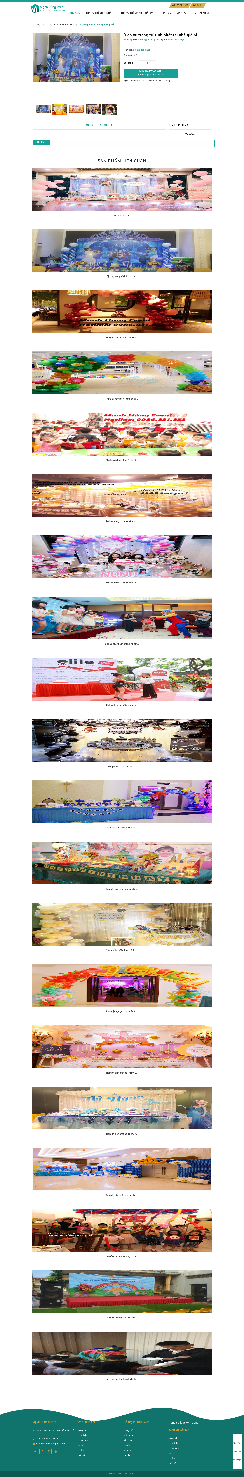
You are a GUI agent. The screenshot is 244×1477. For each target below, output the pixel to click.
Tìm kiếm (202, 13)
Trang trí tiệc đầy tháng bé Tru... (122, 950)
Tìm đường (237, 1440)
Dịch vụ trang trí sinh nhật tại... (122, 276)
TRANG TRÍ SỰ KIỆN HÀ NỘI (138, 13)
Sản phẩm (83, 1440)
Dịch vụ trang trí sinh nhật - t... (122, 827)
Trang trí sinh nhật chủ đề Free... (122, 337)
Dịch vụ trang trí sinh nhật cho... (122, 521)
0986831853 (142, 81)
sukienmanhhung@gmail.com (51, 1443)
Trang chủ (73, 13)
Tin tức (166, 13)
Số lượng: (129, 63)
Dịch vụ (183, 13)
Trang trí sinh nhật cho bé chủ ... (122, 889)
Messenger (237, 1457)
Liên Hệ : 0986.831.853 (48, 1439)
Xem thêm (190, 134)
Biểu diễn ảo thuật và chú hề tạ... (122, 1379)
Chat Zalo (237, 1448)
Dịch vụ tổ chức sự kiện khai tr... (122, 705)
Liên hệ (198, 5)
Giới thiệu (82, 1435)
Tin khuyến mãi (179, 125)
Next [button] (120, 109)
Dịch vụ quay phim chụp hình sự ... (122, 644)
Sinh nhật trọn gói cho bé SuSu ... (122, 1011)
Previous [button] (32, 109)
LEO (136, 1474)
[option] (76, 57)
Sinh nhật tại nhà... (122, 215)
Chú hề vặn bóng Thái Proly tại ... (122, 460)
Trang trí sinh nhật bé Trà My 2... (122, 1073)
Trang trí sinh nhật (100, 13)
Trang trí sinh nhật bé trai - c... (122, 766)
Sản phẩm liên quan (122, 161)
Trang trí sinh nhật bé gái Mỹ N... (122, 1134)
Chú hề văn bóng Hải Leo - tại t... (122, 1317)
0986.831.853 (181, 5)
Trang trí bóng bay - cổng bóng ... (122, 399)
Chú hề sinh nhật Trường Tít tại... (122, 1256)
